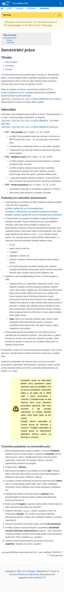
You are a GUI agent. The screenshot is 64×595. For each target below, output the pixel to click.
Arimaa (8, 69)
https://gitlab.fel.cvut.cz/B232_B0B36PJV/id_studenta (32, 99)
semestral (44, 8)
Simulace (9, 65)
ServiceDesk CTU (38, 577)
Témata (9, 40)
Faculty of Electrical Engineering (24, 574)
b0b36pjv (31, 8)
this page (48, 25)
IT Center (52, 571)
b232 (9, 8)
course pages (14, 25)
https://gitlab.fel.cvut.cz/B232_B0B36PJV (26, 120)
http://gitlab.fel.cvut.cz (13, 92)
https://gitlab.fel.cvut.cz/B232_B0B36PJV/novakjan (31, 127)
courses (19, 8)
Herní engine (11, 62)
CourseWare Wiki (15, 3)
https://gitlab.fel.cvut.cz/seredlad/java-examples (38, 215)
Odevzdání (10, 43)
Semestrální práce (9, 38)
